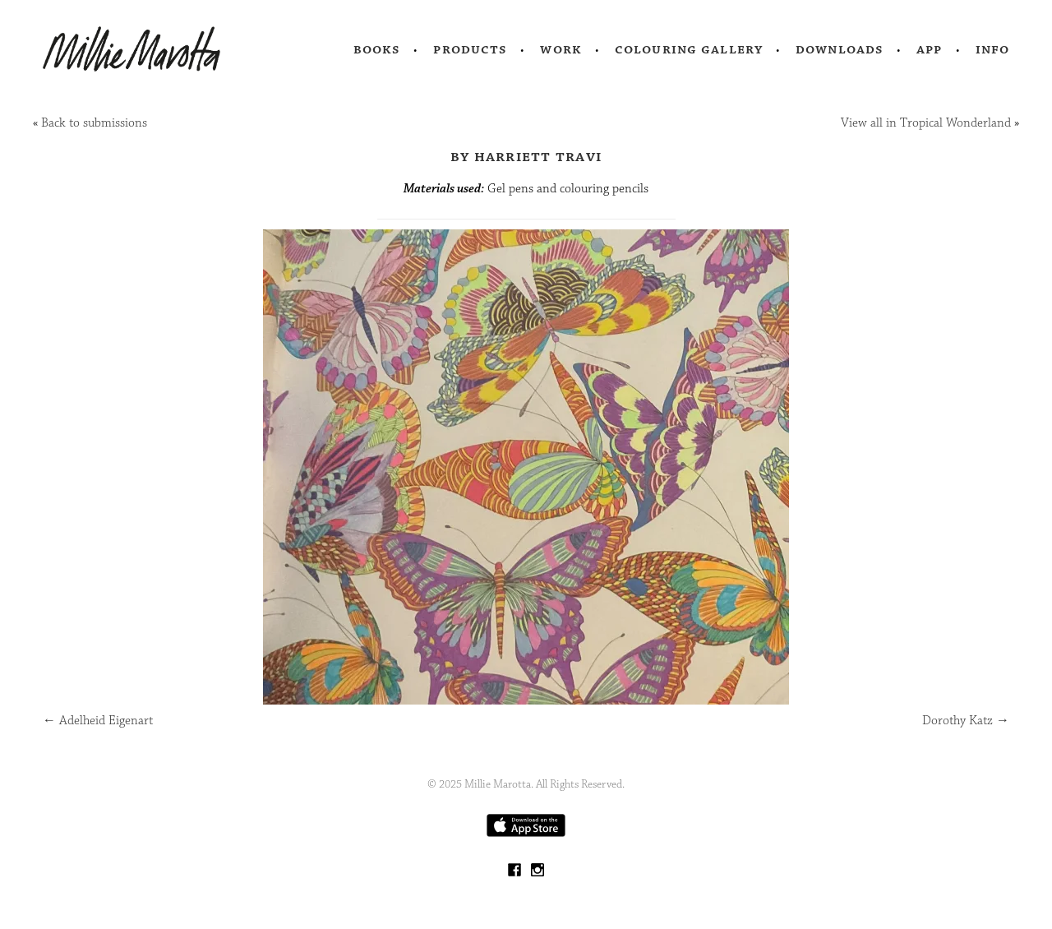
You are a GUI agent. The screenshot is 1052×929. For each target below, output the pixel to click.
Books (377, 49)
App (929, 49)
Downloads (840, 49)
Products (470, 49)
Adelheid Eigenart (98, 720)
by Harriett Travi (526, 156)
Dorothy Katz (965, 720)
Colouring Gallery (689, 49)
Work (561, 49)
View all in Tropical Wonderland (926, 123)
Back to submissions (94, 123)
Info (993, 49)
